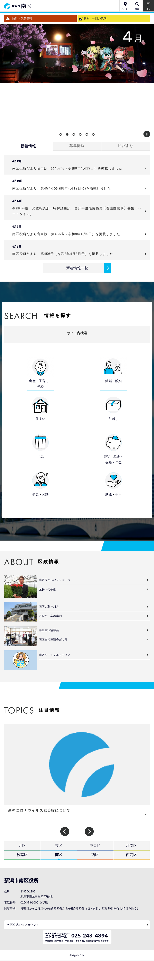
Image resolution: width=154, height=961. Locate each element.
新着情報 (28, 146)
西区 (95, 855)
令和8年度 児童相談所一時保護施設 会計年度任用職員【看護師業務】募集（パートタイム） (77, 211)
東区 (58, 846)
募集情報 (77, 146)
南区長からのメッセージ (54, 580)
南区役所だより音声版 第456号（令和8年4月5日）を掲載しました (68, 234)
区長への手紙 (47, 589)
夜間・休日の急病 (95, 18)
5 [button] (87, 134)
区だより (126, 146)
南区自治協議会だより (53, 639)
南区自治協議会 (49, 630)
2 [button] (67, 134)
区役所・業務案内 (50, 616)
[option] (77, 53)
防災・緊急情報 (22, 18)
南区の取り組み (49, 606)
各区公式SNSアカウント (23, 924)
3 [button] (74, 134)
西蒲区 (131, 855)
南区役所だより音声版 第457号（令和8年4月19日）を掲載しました (69, 168)
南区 (58, 855)
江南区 (131, 846)
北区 (22, 846)
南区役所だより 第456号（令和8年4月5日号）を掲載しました (62, 254)
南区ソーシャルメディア (54, 654)
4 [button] (80, 134)
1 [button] (61, 134)
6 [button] (93, 134)
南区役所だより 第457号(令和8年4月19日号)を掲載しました (61, 188)
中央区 (95, 846)
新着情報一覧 (77, 268)
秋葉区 (22, 855)
